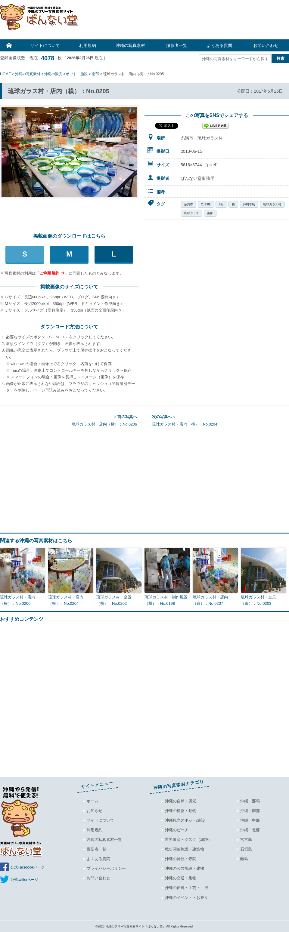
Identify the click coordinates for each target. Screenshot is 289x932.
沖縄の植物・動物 (180, 810)
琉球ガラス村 (272, 204)
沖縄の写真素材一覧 (104, 839)
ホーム (92, 800)
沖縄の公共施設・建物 (184, 868)
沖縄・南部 (250, 810)
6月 (221, 204)
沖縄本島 (249, 204)
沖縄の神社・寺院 (180, 859)
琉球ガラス (191, 213)
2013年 (206, 204)
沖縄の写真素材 (130, 45)
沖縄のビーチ (176, 830)
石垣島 (246, 849)
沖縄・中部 (250, 820)
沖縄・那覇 (250, 800)
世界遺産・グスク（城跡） (188, 839)
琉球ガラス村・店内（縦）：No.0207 (210, 600)
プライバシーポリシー (106, 868)
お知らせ (94, 810)
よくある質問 (219, 45)
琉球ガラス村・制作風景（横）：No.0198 (166, 600)
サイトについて (45, 45)
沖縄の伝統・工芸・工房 (186, 887)
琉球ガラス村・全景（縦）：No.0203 (258, 600)
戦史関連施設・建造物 (184, 849)
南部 (210, 213)
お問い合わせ (265, 45)
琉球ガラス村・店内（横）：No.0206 (68, 420)
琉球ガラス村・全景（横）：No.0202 (114, 600)
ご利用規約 (49, 273)
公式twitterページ (24, 879)
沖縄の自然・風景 (180, 800)
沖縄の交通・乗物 (180, 878)
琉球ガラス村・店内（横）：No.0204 (220, 420)
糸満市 (188, 204)
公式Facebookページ (28, 867)
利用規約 (87, 45)
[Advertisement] (186, 21)
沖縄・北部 (250, 830)
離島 (244, 859)
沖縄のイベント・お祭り (186, 897)
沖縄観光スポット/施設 (185, 820)
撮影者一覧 (176, 45)
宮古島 (246, 839)
